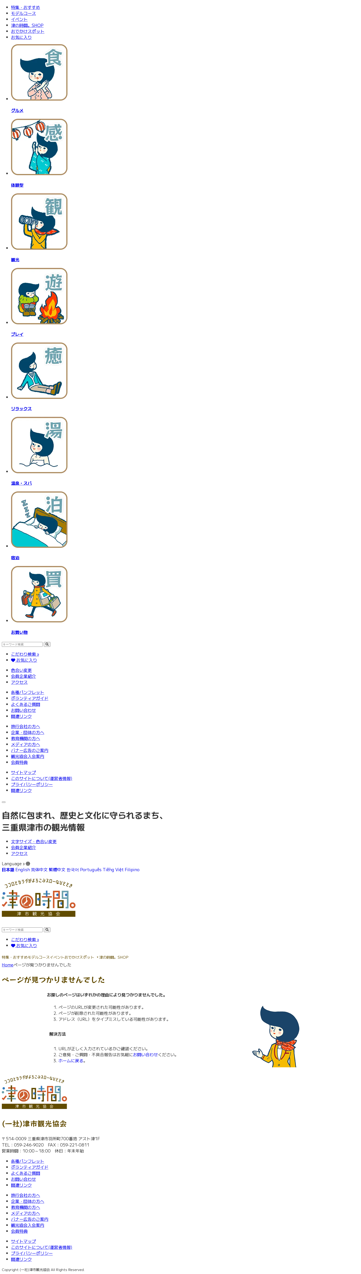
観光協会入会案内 (27, 756)
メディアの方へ (25, 744)
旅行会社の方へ (25, 726)
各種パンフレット (27, 692)
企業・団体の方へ (27, 732)
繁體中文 (57, 869)
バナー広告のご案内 (29, 750)
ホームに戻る (70, 1060)
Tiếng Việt (113, 869)
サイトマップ (23, 772)
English (22, 869)
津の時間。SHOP (27, 25)
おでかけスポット (27, 31)
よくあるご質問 (25, 704)
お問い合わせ (23, 710)
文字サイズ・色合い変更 (34, 841)
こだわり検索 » (25, 654)
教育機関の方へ (25, 738)
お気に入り (21, 37)
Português (91, 869)
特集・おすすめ (25, 7)
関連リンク (21, 716)
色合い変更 (21, 670)
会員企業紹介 (23, 676)
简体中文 (39, 869)
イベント (19, 19)
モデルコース (23, 13)
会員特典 (19, 762)
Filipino (132, 869)
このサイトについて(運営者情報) (41, 778)
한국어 (73, 869)
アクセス (19, 682)
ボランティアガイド (29, 698)
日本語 (8, 869)
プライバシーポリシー (32, 784)
